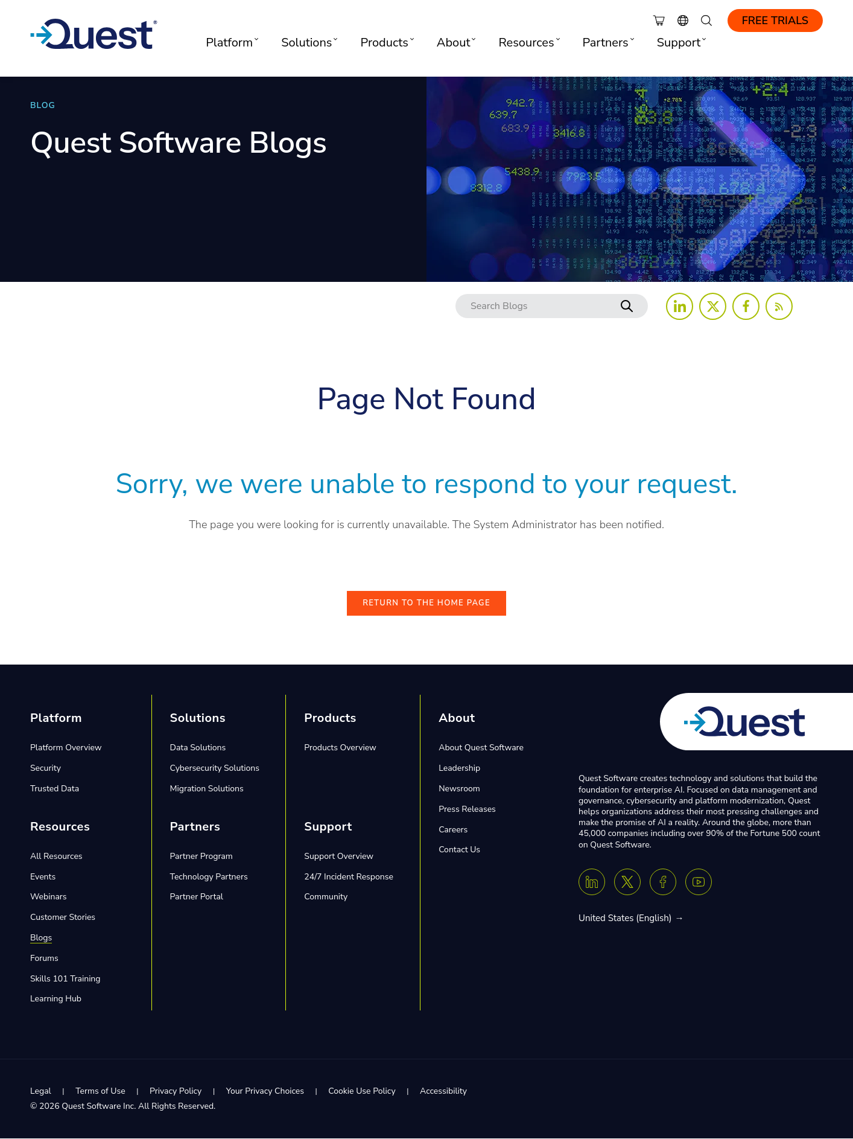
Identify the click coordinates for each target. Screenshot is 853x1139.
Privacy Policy (175, 1092)
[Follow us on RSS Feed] (779, 306)
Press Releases (467, 809)
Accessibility (443, 1092)
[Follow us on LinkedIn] (679, 306)
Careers (453, 830)
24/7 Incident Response (348, 877)
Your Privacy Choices (265, 1092)
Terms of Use (100, 1092)
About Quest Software (481, 748)
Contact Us (459, 850)
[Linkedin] (592, 882)
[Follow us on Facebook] (745, 306)
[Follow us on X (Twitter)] (712, 306)
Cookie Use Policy (361, 1092)
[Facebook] (663, 882)
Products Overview (340, 748)
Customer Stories (62, 918)
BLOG (42, 105)
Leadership (459, 769)
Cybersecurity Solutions (214, 769)
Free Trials (775, 20)
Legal (40, 1092)
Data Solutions (198, 748)
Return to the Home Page (426, 604)
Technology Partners (209, 877)
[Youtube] (698, 882)
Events (42, 877)
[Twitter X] (627, 882)
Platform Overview (66, 748)
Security (45, 769)
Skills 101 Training (65, 979)
